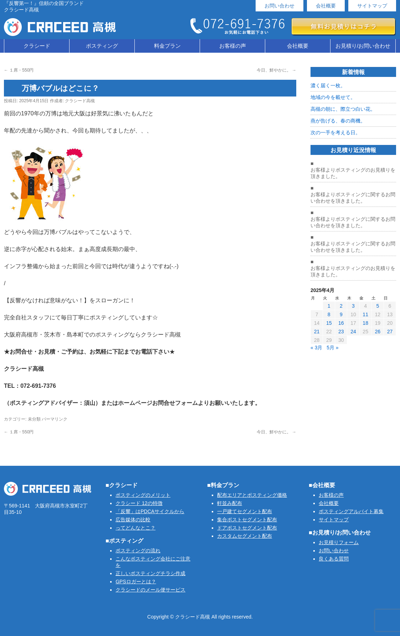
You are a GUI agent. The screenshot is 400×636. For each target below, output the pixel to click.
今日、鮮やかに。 (276, 70)
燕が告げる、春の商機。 (338, 121)
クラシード (37, 46)
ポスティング (102, 46)
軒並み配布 (229, 503)
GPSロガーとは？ (136, 581)
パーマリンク (54, 419)
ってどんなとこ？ (135, 528)
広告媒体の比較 (133, 519)
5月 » (332, 347)
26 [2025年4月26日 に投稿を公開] (377, 331)
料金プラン (167, 46)
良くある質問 (334, 559)
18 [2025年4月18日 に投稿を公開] (365, 323)
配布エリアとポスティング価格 (252, 495)
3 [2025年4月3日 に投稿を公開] (353, 306)
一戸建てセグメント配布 (244, 511)
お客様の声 (232, 46)
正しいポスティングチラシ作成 (150, 573)
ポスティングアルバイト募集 (351, 511)
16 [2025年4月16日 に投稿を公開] (341, 323)
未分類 (34, 419)
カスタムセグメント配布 (244, 536)
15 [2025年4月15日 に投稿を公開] (329, 323)
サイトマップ (372, 6)
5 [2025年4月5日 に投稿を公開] (377, 306)
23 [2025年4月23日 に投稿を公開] (341, 331)
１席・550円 (19, 70)
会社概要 (326, 6)
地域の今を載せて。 (333, 97)
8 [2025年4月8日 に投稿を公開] (329, 314)
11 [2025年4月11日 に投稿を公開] (365, 314)
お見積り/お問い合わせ (362, 46)
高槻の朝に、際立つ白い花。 (343, 109)
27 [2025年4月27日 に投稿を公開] (390, 331)
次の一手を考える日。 (335, 132)
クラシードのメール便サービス (150, 590)
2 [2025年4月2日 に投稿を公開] (341, 306)
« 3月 (316, 347)
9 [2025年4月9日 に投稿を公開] (341, 314)
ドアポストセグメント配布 (247, 528)
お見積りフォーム (339, 542)
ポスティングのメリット (143, 495)
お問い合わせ (279, 6)
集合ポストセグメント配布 (247, 519)
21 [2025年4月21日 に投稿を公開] (317, 331)
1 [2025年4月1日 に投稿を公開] (329, 306)
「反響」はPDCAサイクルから (150, 511)
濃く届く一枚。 (328, 85)
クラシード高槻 (80, 100)
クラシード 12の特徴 (139, 503)
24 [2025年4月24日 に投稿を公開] (353, 331)
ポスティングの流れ (138, 550)
